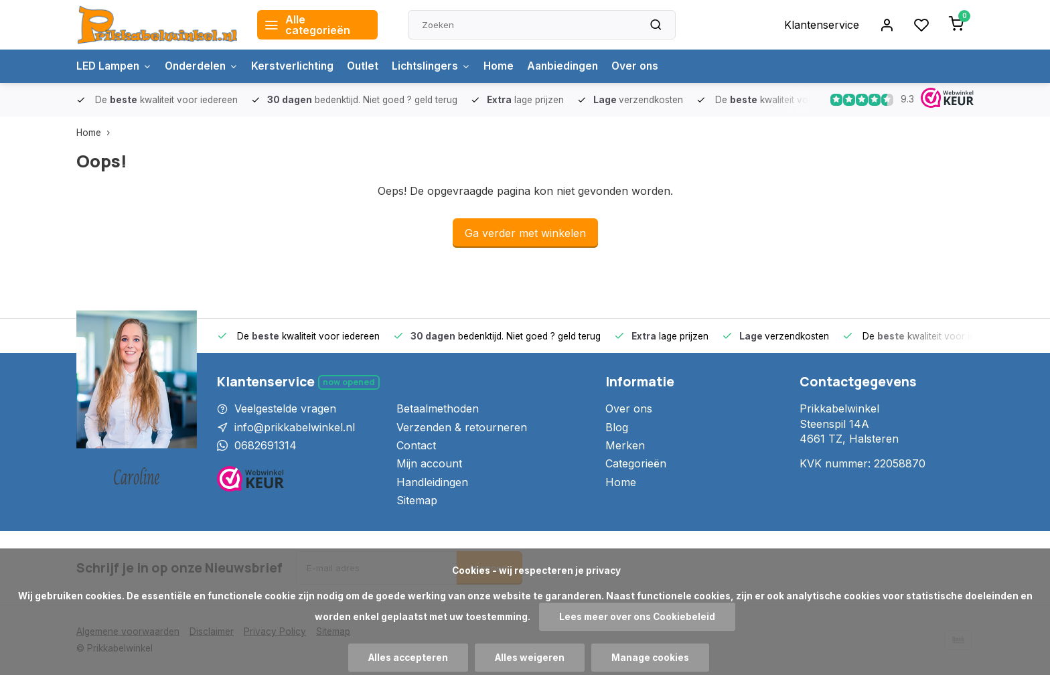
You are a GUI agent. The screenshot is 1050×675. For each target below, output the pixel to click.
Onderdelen (205, 66)
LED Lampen (115, 66)
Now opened (349, 382)
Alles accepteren (408, 657)
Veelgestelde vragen (285, 408)
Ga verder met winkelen (525, 233)
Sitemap (416, 500)
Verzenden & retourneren (461, 427)
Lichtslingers (440, 66)
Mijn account (429, 463)
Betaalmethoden (437, 408)
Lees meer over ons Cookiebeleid (637, 616)
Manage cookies (650, 657)
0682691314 (265, 445)
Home (510, 66)
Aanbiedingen (576, 66)
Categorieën (635, 463)
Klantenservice (821, 24)
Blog (616, 427)
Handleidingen (432, 482)
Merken (625, 445)
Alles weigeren (530, 657)
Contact (416, 445)
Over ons (650, 66)
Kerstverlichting (298, 66)
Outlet (370, 66)
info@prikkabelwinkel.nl (294, 427)
